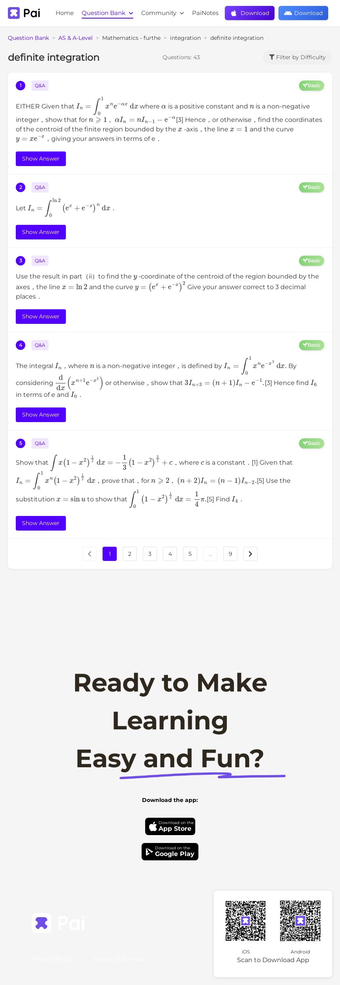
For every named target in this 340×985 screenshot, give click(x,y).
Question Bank (107, 13)
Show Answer (41, 158)
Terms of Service (118, 959)
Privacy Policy (53, 959)
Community (162, 13)
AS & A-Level (75, 37)
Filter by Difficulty (297, 57)
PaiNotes (205, 13)
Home (65, 13)
